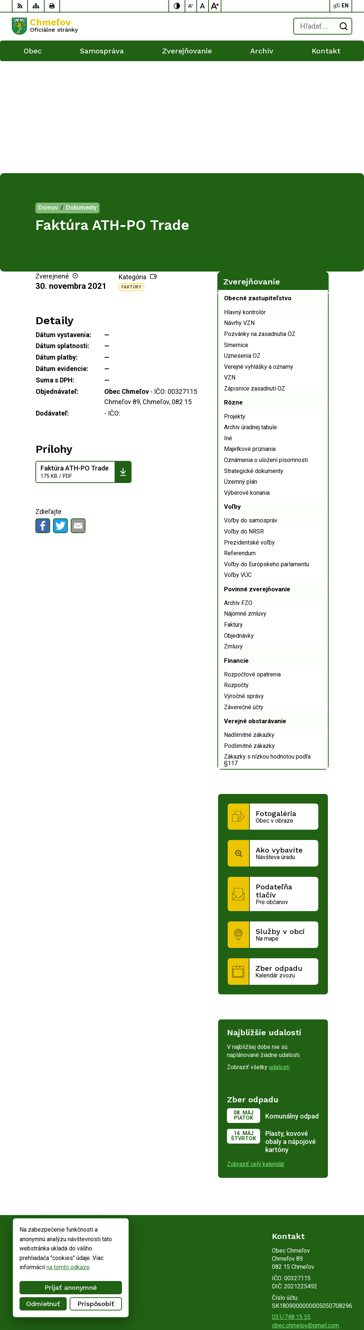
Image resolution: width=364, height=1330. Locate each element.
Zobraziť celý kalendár (255, 1052)
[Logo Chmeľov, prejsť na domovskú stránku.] (45, 26)
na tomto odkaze (68, 1267)
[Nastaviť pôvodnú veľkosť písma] (203, 6)
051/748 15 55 (291, 1204)
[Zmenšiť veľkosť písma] (191, 6)
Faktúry (131, 175)
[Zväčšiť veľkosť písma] (215, 6)
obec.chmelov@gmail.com (305, 1213)
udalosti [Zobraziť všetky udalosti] (279, 955)
